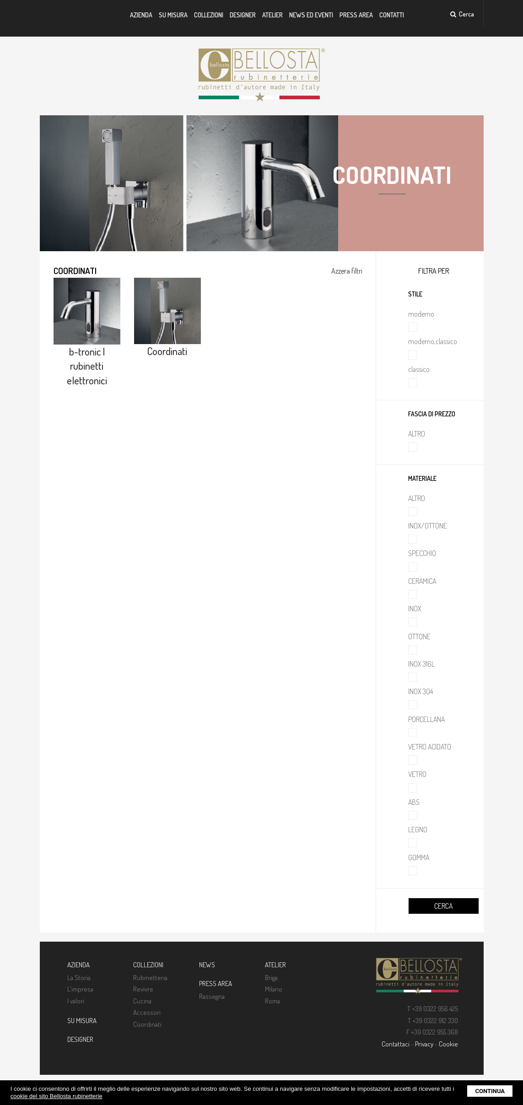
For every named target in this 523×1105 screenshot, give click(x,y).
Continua (490, 1091)
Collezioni (208, 15)
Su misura (173, 15)
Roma (272, 1001)
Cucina (142, 1001)
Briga (271, 977)
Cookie (448, 1044)
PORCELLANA (426, 719)
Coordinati (167, 351)
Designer (243, 15)
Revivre (143, 989)
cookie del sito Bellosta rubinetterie (56, 1096)
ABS (414, 802)
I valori (75, 1001)
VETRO (417, 774)
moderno (421, 313)
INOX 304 (420, 691)
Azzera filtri (346, 270)
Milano (273, 989)
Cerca (462, 14)
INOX (414, 608)
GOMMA (418, 857)
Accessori (147, 1012)
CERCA (443, 906)
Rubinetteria (150, 977)
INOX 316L (421, 663)
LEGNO (417, 829)
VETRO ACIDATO (429, 746)
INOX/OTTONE (427, 525)
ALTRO (416, 433)
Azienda (141, 15)
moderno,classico (432, 341)
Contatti (391, 15)
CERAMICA (422, 581)
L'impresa (80, 989)
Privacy (424, 1044)
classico (419, 369)
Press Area (356, 15)
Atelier (272, 15)
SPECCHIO (422, 553)
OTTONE (419, 636)
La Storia (79, 977)
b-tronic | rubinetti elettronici (87, 366)
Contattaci (396, 1044)
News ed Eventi (311, 15)
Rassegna (212, 996)
